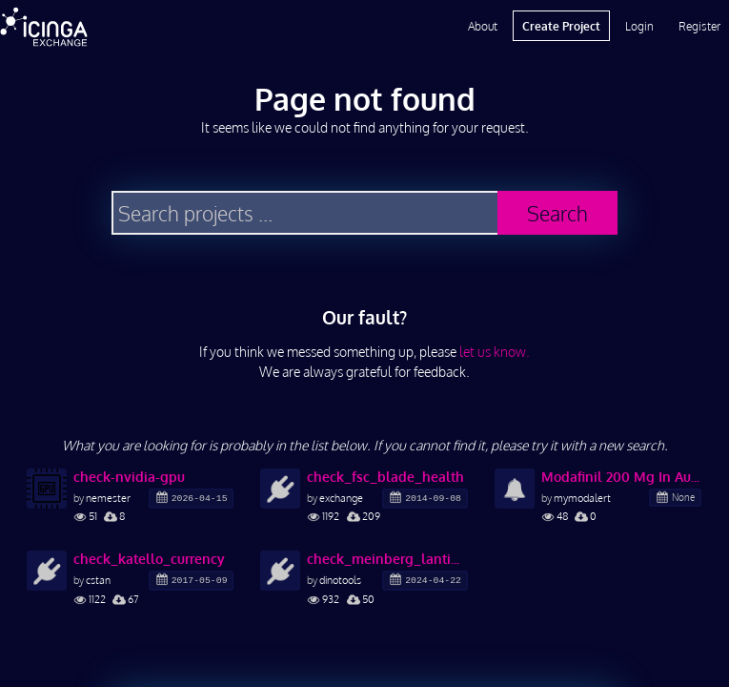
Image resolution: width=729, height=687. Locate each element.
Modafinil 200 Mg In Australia (621, 476)
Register (699, 25)
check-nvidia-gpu (129, 476)
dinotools (340, 579)
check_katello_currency (149, 559)
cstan (98, 579)
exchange (341, 497)
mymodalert (582, 497)
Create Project (561, 25)
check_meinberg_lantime (387, 559)
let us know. (494, 352)
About (482, 25)
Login (639, 25)
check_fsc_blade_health (385, 476)
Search (557, 213)
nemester (108, 497)
